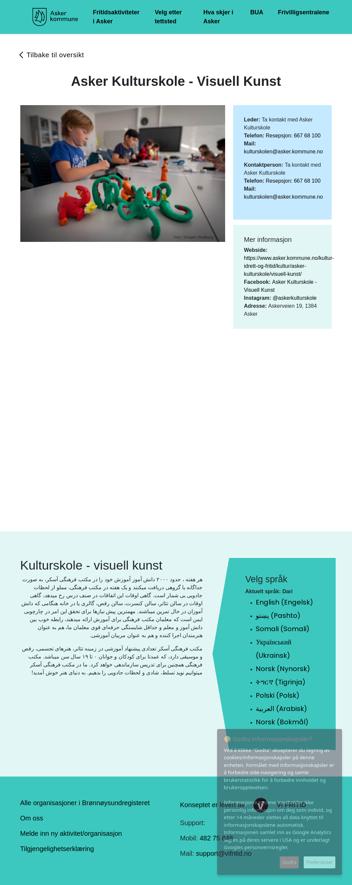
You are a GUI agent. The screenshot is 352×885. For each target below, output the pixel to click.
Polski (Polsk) (277, 695)
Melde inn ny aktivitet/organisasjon (71, 833)
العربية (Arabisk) (281, 708)
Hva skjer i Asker (218, 17)
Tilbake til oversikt (55, 55)
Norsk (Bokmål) (282, 722)
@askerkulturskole (295, 298)
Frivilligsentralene (303, 12)
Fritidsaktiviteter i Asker (116, 17)
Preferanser (319, 862)
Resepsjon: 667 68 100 (293, 135)
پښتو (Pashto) (278, 615)
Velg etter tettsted (168, 17)
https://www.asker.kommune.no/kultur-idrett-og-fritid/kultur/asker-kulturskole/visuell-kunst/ (289, 266)
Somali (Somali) (282, 628)
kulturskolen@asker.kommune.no (283, 151)
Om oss (31, 818)
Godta (289, 862)
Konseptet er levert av (212, 804)
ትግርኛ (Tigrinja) (280, 682)
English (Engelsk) (284, 602)
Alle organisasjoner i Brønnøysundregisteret (85, 802)
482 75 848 (216, 838)
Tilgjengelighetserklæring (57, 848)
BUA (256, 12)
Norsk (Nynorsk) (283, 668)
